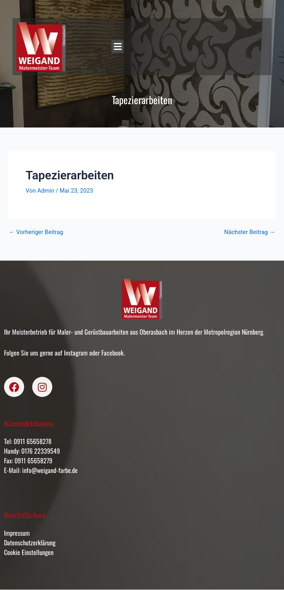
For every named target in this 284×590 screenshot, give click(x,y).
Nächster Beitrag (249, 232)
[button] (117, 46)
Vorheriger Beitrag (36, 232)
